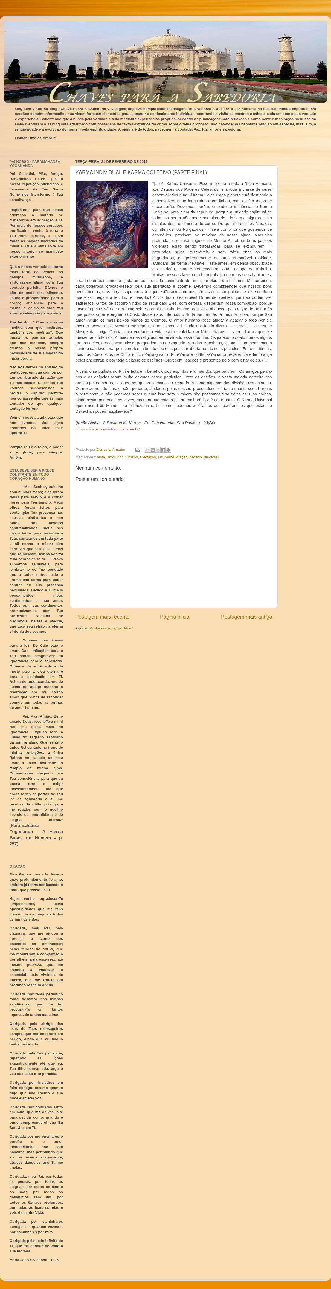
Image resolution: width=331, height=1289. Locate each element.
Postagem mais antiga (246, 617)
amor (111, 457)
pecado (196, 457)
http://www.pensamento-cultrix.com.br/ (108, 429)
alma (101, 457)
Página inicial (175, 617)
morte (170, 457)
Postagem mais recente (102, 617)
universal (211, 457)
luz (160, 457)
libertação (148, 457)
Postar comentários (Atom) (112, 628)
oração (182, 457)
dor (120, 457)
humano (131, 457)
